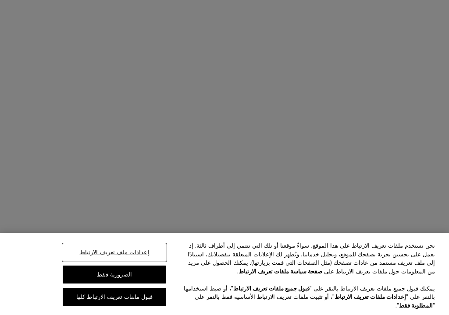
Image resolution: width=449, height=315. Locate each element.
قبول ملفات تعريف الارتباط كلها (114, 297)
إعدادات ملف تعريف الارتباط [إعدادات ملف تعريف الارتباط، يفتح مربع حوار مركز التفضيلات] (115, 252)
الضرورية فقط (114, 274)
